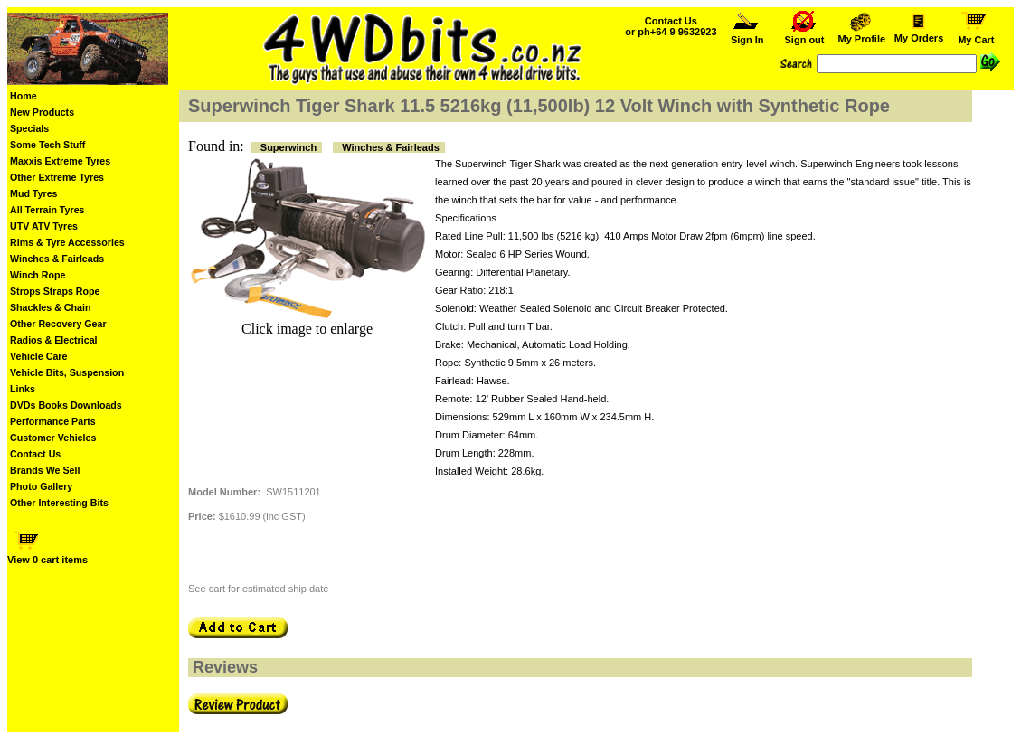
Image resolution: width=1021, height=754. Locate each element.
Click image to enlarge (307, 328)
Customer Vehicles (53, 437)
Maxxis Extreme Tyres (60, 161)
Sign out (804, 35)
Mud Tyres (34, 193)
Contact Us (35, 453)
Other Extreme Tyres (57, 177)
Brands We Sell (45, 470)
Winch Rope (37, 274)
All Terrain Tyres (47, 209)
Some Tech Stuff (47, 144)
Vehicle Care (38, 356)
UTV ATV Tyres (44, 226)
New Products (42, 112)
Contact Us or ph (670, 26)
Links (22, 388)
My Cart (976, 35)
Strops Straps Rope (54, 291)
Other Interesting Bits (59, 502)
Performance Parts (53, 421)
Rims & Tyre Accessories (67, 242)
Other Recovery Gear (58, 323)
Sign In (747, 35)
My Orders (918, 33)
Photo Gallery (41, 486)
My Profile (861, 34)
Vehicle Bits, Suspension (67, 372)
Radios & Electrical (54, 340)
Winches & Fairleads (57, 258)
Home (23, 95)
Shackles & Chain (50, 307)
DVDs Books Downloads (66, 405)
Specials (29, 128)
